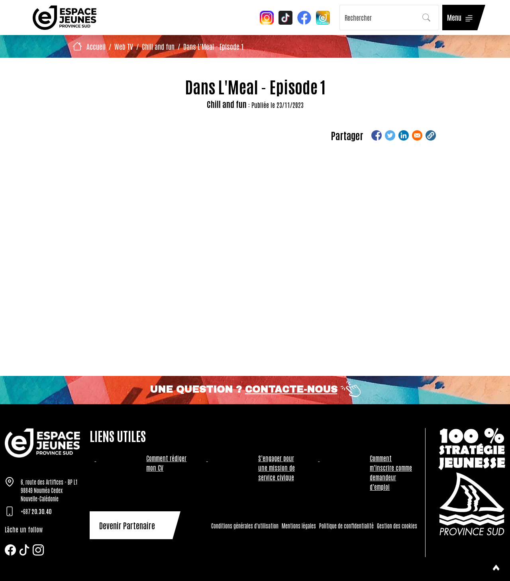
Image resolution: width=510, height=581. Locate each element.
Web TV (123, 46)
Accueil (96, 46)
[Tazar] (42, 443)
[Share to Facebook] (376, 135)
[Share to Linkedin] (403, 135)
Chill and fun (158, 46)
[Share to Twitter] (390, 135)
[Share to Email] (417, 135)
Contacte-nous (291, 389)
